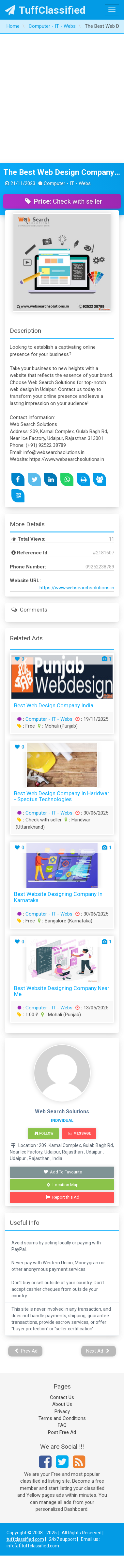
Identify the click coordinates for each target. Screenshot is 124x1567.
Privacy (62, 1411)
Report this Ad (63, 1197)
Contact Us (62, 1397)
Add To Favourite (62, 1172)
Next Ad (98, 1351)
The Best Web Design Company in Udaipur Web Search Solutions (62, 172)
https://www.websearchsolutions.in (76, 588)
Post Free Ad (62, 1432)
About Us (62, 1404)
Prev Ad (26, 1351)
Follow (44, 1133)
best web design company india (53, 705)
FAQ (62, 1425)
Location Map (63, 1184)
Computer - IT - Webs (48, 719)
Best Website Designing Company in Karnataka (58, 897)
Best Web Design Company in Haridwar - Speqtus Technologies (61, 796)
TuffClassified (45, 10)
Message (79, 1133)
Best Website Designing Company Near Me (61, 991)
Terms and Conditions (62, 1418)
